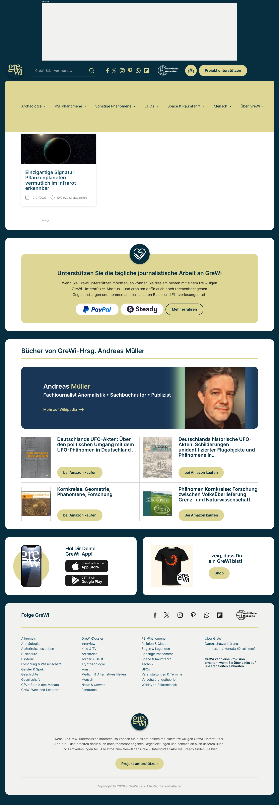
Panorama (89, 690)
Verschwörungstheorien (159, 679)
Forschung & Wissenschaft (41, 664)
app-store (86, 566)
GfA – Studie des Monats (40, 685)
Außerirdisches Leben (37, 649)
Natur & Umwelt (93, 685)
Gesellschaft (30, 679)
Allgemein (28, 638)
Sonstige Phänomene (113, 91)
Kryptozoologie (93, 664)
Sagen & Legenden (156, 649)
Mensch (220, 91)
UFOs (149, 91)
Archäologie (31, 91)
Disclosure (29, 654)
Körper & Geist (92, 659)
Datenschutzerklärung (221, 644)
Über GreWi (250, 91)
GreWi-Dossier (92, 638)
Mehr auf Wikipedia (63, 409)
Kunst (85, 669)
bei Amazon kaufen (79, 472)
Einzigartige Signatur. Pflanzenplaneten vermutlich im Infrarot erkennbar (50, 180)
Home (25, 102)
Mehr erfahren (184, 309)
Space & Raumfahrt (184, 91)
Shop (219, 573)
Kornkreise (89, 654)
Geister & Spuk (32, 669)
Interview (88, 644)
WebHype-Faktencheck (159, 685)
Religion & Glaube (155, 644)
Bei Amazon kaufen (201, 515)
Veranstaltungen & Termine (162, 674)
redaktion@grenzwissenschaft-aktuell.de (191, 70)
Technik (147, 664)
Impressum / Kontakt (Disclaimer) (230, 649)
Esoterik (27, 659)
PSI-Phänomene (68, 91)
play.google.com (86, 580)
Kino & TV (88, 649)
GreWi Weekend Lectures (40, 690)
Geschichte (29, 674)
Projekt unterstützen (223, 70)
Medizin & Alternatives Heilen (103, 674)
